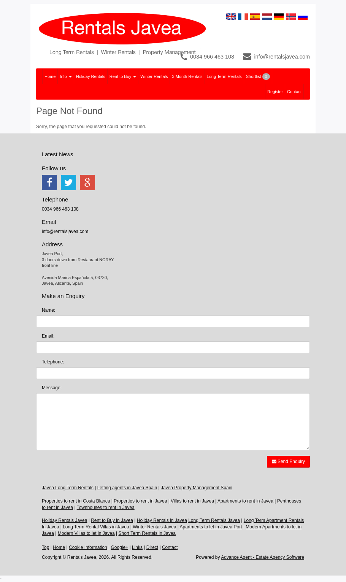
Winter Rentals (154, 76)
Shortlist (258, 76)
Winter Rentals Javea (154, 527)
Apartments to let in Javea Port (210, 527)
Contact (294, 91)
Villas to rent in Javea (192, 501)
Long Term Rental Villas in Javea (96, 527)
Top (45, 547)
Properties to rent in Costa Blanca (76, 501)
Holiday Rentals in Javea (162, 520)
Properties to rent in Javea (140, 501)
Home (50, 76)
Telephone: (53, 362)
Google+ (119, 547)
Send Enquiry (288, 461)
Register (275, 91)
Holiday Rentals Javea (64, 520)
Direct (152, 547)
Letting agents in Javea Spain (127, 487)
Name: (48, 310)
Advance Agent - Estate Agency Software (262, 557)
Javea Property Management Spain (196, 487)
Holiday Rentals (90, 76)
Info (65, 76)
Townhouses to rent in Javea (106, 507)
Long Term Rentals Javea (214, 520)
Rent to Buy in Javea (112, 520)
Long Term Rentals (224, 76)
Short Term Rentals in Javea (147, 533)
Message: (52, 387)
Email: (48, 336)
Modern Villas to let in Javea (86, 533)
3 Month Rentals (187, 76)
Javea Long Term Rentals (68, 487)
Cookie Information (88, 547)
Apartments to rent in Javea (245, 501)
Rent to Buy (123, 76)
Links (137, 547)
